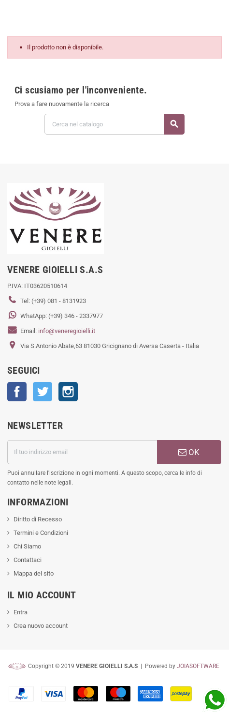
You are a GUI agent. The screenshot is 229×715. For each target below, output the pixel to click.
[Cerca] (114, 124)
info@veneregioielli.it (66, 331)
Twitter (42, 391)
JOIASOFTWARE (198, 666)
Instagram (68, 391)
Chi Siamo (27, 546)
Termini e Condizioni (41, 532)
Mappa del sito (34, 573)
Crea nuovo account (41, 625)
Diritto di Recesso (38, 519)
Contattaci (28, 559)
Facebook (17, 391)
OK (189, 452)
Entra (21, 612)
